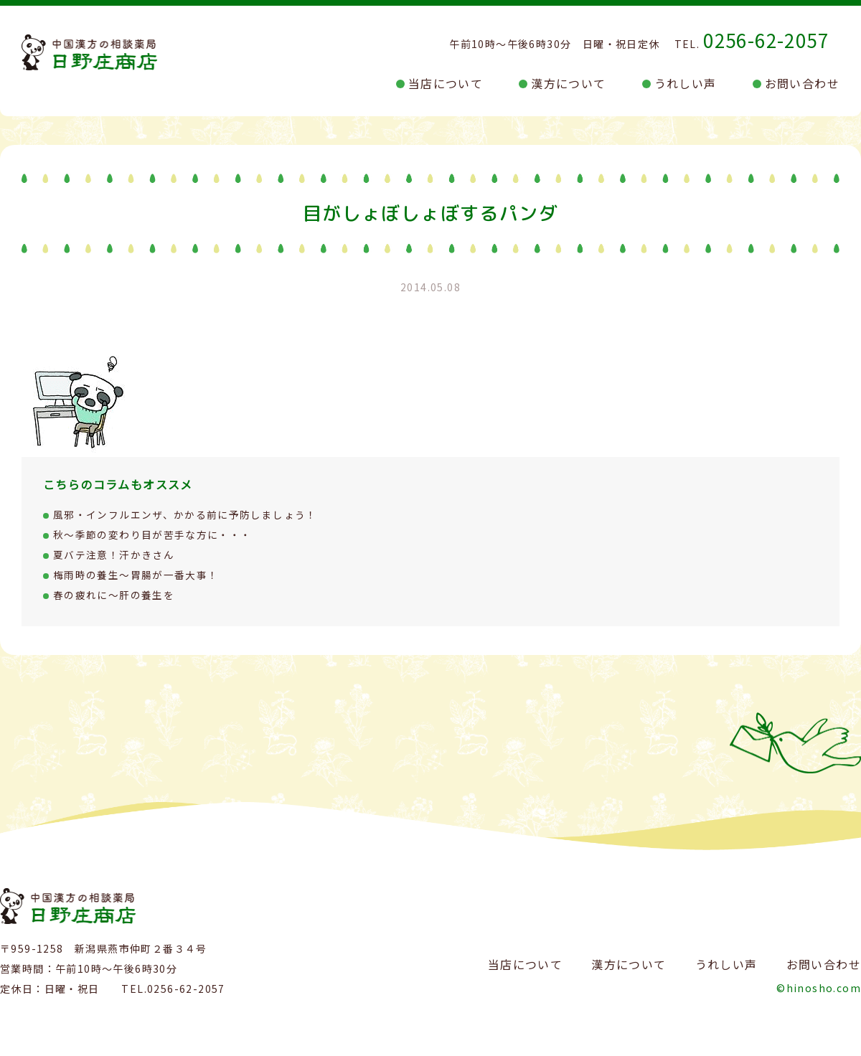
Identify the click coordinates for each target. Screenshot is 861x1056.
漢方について (568, 83)
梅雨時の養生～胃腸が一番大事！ (136, 574)
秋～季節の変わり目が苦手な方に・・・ (152, 534)
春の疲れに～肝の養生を (113, 595)
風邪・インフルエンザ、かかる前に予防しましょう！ (185, 514)
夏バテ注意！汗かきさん (113, 554)
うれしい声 (685, 83)
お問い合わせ (802, 83)
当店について (445, 83)
